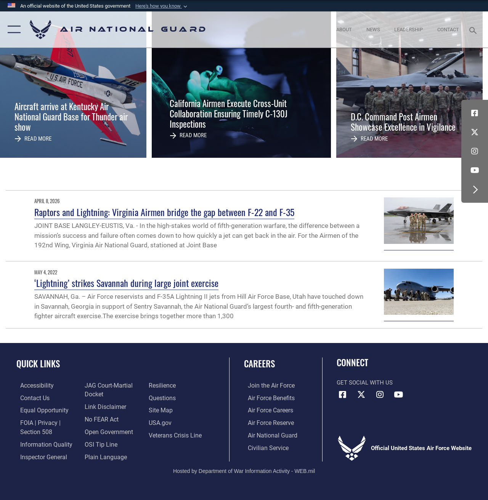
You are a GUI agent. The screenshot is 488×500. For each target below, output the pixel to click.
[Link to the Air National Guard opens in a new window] (267, 433)
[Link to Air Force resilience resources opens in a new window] (163, 385)
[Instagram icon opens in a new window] (474, 151)
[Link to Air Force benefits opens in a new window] (266, 397)
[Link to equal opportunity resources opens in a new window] (39, 409)
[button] (162, 6)
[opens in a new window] (32, 385)
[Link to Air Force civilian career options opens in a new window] (263, 445)
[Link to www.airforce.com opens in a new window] (266, 385)
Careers (259, 363)
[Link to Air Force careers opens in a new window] (266, 409)
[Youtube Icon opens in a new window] (474, 170)
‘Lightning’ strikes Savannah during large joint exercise (126, 283)
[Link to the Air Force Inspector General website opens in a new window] (38, 454)
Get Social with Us (365, 382)
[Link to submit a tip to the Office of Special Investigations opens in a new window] (98, 442)
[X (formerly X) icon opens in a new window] (474, 132)
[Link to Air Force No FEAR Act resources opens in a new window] (99, 418)
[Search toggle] (474, 29)
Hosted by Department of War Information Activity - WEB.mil (244, 469)
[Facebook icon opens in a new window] (474, 113)
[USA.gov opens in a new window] (161, 421)
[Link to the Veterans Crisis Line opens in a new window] (175, 433)
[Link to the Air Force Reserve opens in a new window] (266, 421)
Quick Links (38, 363)
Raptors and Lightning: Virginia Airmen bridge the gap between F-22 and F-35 (164, 212)
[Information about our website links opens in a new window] (103, 405)
